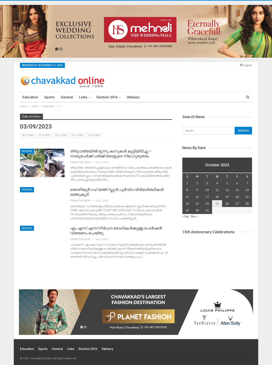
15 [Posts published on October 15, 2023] (187, 197)
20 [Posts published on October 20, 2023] (237, 197)
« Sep (185, 216)
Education (30, 97)
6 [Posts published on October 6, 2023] (237, 183)
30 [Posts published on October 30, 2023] (197, 210)
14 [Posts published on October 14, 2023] (247, 190)
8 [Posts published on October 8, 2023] (187, 190)
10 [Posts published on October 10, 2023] (207, 190)
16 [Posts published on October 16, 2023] (197, 197)
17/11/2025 (44, 135)
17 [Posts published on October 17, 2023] (207, 197)
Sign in (246, 65)
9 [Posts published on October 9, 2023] (197, 190)
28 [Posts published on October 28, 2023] (247, 203)
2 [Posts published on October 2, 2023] (197, 183)
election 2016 (107, 97)
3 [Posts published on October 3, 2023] (207, 183)
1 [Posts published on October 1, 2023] (187, 183)
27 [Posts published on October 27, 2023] (237, 203)
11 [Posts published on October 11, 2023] (217, 190)
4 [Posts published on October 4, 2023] (217, 183)
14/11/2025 (77, 135)
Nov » (194, 216)
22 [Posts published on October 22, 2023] (187, 203)
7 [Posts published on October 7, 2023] (247, 183)
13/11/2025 (94, 135)
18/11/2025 (28, 135)
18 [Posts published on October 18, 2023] (217, 197)
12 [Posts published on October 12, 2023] (227, 190)
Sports (49, 97)
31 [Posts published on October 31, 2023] (207, 210)
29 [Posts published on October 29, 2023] (187, 210)
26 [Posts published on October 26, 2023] (227, 203)
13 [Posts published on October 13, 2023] (237, 190)
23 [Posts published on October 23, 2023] (197, 203)
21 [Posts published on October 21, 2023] (247, 197)
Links (83, 97)
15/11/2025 (61, 135)
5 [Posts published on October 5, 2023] (227, 183)
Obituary (133, 97)
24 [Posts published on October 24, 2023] (207, 203)
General (67, 97)
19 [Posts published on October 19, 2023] (227, 197)
